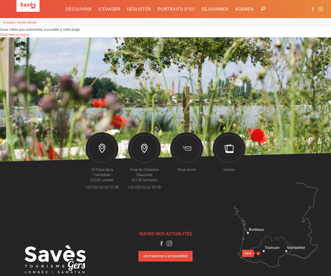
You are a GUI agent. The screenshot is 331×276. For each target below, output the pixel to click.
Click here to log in (14, 35)
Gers (249, 253)
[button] (78, 9)
